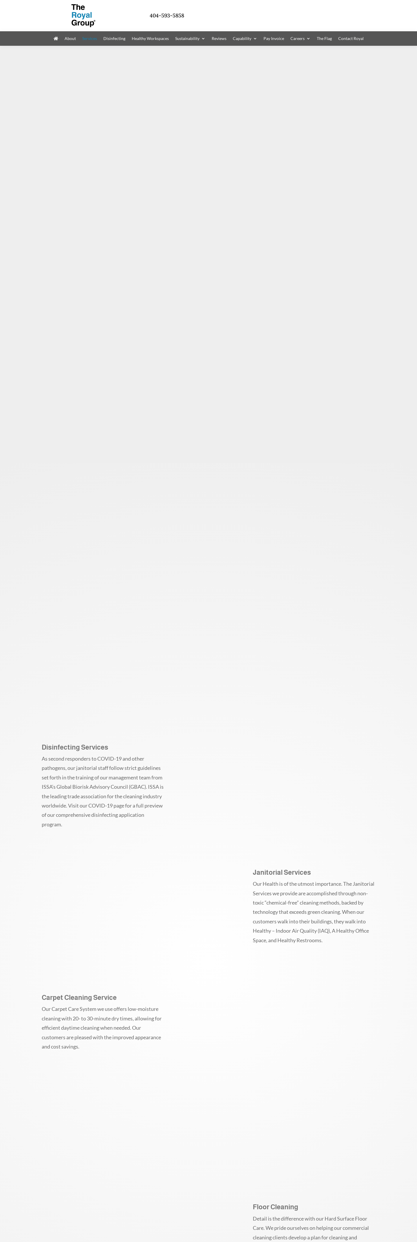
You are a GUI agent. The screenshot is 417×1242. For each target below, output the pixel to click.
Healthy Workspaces (150, 38)
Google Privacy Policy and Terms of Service (161, 1223)
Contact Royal (351, 38)
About (70, 38)
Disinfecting (114, 38)
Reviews (219, 38)
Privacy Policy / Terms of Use (68, 1214)
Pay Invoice (274, 38)
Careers (297, 38)
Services (89, 38)
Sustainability (187, 38)
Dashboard (171, 1214)
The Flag (324, 38)
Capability (242, 38)
